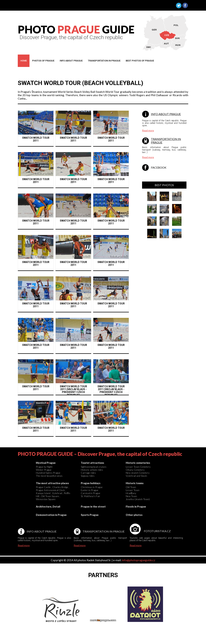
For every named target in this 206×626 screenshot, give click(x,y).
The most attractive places (52, 483)
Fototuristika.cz (157, 531)
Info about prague (71, 60)
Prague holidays (90, 483)
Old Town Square (50, 496)
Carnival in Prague (90, 493)
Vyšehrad (57, 493)
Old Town (131, 487)
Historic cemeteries (138, 462)
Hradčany (131, 493)
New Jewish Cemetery (138, 472)
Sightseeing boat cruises (93, 466)
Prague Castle (43, 487)
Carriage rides (88, 472)
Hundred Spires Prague (48, 472)
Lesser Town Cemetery (138, 466)
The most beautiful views (49, 475)
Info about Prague (166, 114)
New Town (131, 496)
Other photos (134, 514)
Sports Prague (90, 514)
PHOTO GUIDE (76, 29)
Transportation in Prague (103, 531)
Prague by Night (44, 466)
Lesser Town (132, 490)
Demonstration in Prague (51, 514)
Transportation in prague (104, 60)
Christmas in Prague (92, 487)
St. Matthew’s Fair (90, 496)
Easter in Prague (89, 490)
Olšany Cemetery (135, 469)
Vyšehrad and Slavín (136, 475)
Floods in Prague (136, 506)
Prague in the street (93, 506)
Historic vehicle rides (92, 469)
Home (23, 60)
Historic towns (134, 483)
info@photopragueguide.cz (138, 560)
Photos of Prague (43, 60)
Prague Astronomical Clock (50, 490)
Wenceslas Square (46, 499)
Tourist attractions (92, 462)
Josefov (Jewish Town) (138, 499)
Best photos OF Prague (140, 60)
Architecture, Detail (48, 506)
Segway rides (87, 475)
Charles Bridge (60, 487)
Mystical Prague (46, 462)
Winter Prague (44, 469)
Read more (148, 130)
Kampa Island (43, 493)
